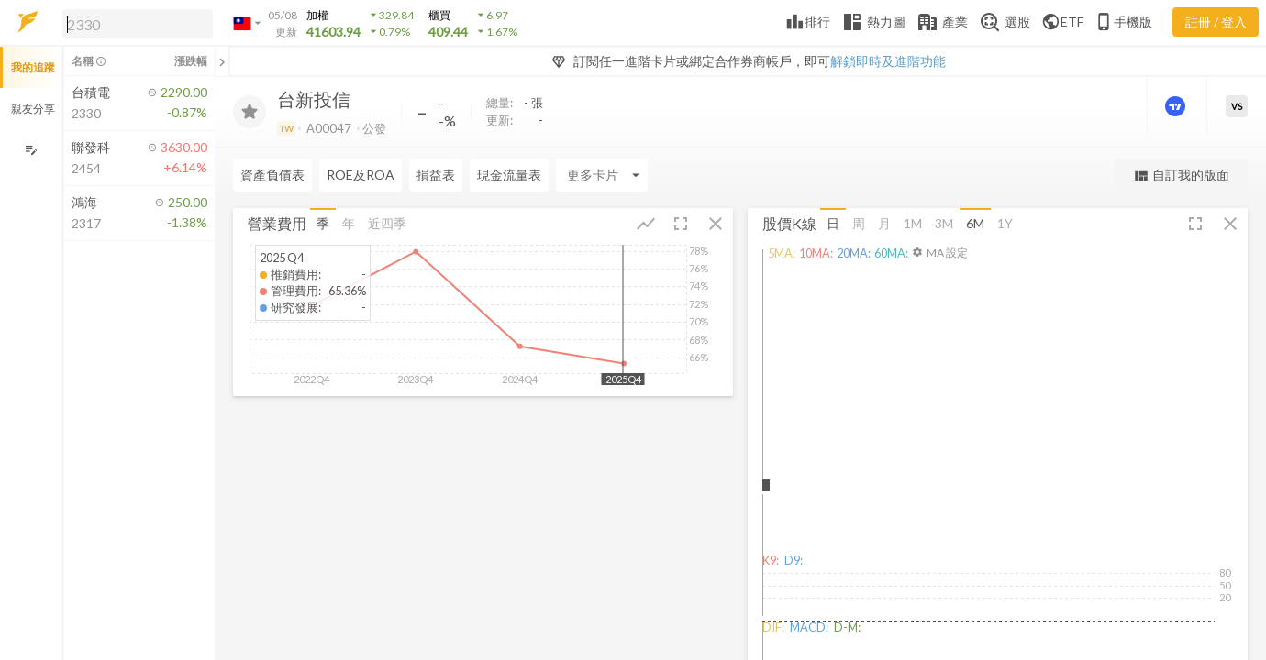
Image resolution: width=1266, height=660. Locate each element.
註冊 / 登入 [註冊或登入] (1216, 21)
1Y (1005, 223)
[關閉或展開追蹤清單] (222, 61)
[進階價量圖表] (1177, 106)
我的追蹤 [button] (33, 67)
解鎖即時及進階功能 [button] (888, 61)
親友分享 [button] (33, 109)
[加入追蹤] (249, 111)
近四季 (387, 223)
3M (944, 223)
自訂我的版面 (1181, 175)
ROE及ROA (360, 174)
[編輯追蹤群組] (30, 149)
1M (913, 223)
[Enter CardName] (602, 175)
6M (975, 223)
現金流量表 (509, 174)
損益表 (435, 174)
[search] (137, 23)
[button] (134, 23)
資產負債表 (272, 174)
